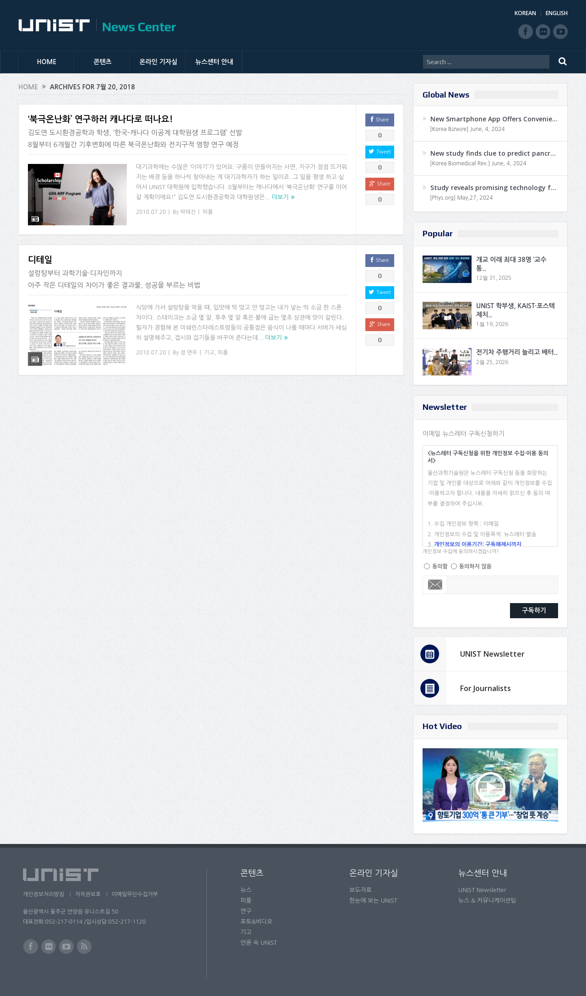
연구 (245, 911)
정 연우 (188, 346)
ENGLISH (557, 13)
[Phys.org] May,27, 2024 (461, 198)
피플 (208, 212)
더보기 (280, 197)
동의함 (440, 566)
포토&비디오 (256, 922)
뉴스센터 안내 (214, 62)
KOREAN (525, 13)
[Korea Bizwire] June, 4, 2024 (467, 129)
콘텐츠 (102, 62)
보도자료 (360, 890)
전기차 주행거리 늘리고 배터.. (517, 352)
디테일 (40, 254)
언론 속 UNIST (258, 943)
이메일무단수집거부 (136, 894)
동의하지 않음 (475, 566)
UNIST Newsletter (492, 654)
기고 (209, 346)
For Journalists (485, 688)
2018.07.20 (151, 212)
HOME (47, 62)
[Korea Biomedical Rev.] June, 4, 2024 (478, 163)
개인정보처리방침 (43, 894)
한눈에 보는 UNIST (373, 900)
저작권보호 (88, 894)
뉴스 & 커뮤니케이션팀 (487, 900)
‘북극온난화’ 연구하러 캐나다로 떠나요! (100, 119)
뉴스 (245, 890)
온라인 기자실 (159, 62)
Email (435, 584)
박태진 (188, 212)
